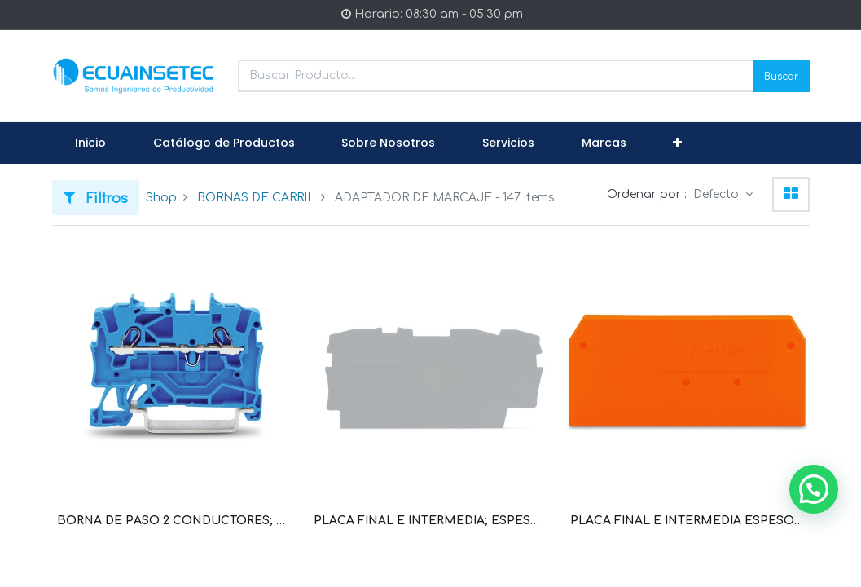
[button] (677, 143)
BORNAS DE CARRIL (255, 198)
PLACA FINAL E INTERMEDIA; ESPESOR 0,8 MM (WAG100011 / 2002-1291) (430, 520)
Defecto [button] (717, 194)
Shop (161, 198)
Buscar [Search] (781, 75)
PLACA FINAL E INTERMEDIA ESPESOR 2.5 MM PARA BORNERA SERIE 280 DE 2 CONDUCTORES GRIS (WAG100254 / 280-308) (687, 520)
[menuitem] (91, 143)
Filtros (96, 197)
